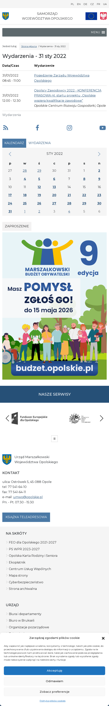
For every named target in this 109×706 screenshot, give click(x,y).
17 (10, 195)
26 (39, 203)
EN (78, 4)
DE (85, 4)
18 (25, 195)
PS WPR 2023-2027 (24, 549)
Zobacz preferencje (55, 691)
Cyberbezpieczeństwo (26, 582)
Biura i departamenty (25, 614)
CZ (92, 4)
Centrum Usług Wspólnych (30, 569)
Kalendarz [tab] (14, 143)
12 (39, 187)
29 (39, 171)
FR (98, 4)
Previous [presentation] (7, 418)
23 (99, 195)
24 (10, 203)
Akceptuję (54, 670)
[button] (103, 638)
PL (72, 4)
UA (105, 4)
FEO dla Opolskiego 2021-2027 (32, 542)
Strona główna (29, 46)
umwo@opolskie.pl (28, 497)
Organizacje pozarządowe (29, 627)
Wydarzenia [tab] (40, 143)
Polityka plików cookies (52, 700)
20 (54, 195)
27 (54, 203)
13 (54, 187)
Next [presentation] (101, 418)
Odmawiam (54, 681)
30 (99, 203)
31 (10, 211)
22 (84, 195)
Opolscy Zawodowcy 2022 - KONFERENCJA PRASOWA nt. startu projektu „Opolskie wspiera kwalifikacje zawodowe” (67, 96)
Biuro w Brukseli (21, 620)
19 (39, 195)
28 (25, 171)
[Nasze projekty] (91, 16)
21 (69, 195)
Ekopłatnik (17, 562)
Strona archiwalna (23, 589)
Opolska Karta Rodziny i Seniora (33, 556)
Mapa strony (18, 575)
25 (25, 203)
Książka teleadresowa (26, 517)
